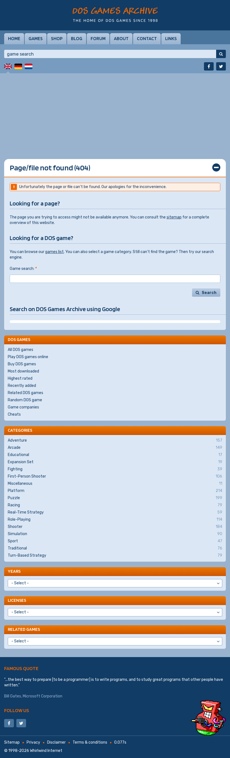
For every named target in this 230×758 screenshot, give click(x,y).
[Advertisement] (115, 112)
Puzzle (115, 498)
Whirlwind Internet (46, 750)
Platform (115, 491)
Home (14, 38)
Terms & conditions (90, 742)
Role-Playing (115, 519)
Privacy (33, 742)
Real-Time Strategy (115, 512)
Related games (24, 629)
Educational (115, 455)
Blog (76, 38)
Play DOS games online (28, 357)
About (121, 38)
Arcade (115, 447)
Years (14, 571)
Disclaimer (56, 742)
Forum (98, 38)
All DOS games (20, 349)
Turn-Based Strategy (115, 555)
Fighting (115, 469)
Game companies (23, 407)
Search (209, 292)
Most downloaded (23, 371)
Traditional (115, 548)
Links (171, 38)
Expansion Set (115, 462)
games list (54, 251)
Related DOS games (25, 392)
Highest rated (20, 378)
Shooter (115, 527)
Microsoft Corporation (42, 696)
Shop (57, 38)
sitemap (174, 217)
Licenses (17, 600)
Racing (115, 505)
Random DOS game (25, 400)
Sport (115, 541)
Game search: (23, 268)
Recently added (22, 385)
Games (36, 38)
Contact (147, 38)
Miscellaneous (115, 483)
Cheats (14, 414)
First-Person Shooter (115, 476)
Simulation (115, 534)
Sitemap (12, 742)
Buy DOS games (22, 364)
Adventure (115, 440)
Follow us (16, 710)
